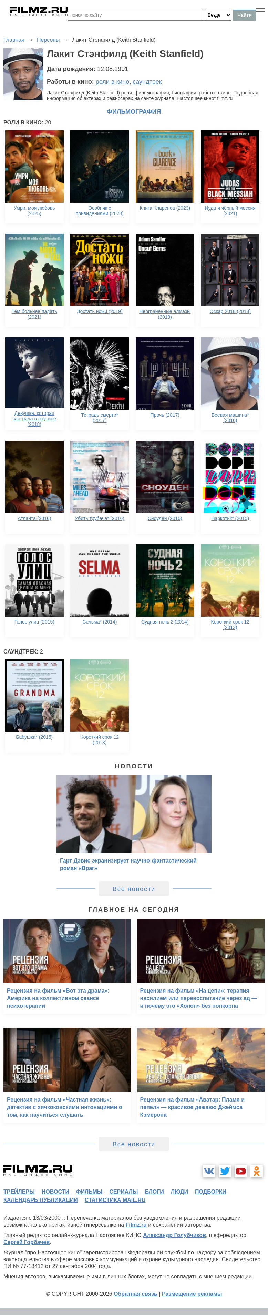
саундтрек (147, 81)
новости (55, 1192)
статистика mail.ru (115, 1200)
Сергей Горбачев (26, 1242)
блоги (154, 1192)
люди (179, 1192)
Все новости (134, 889)
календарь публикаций (40, 1200)
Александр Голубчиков (174, 1235)
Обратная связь (135, 1294)
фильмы (89, 1192)
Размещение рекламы (192, 1294)
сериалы (123, 1192)
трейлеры (19, 1192)
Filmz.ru (136, 1225)
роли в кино (113, 81)
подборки (210, 1192)
